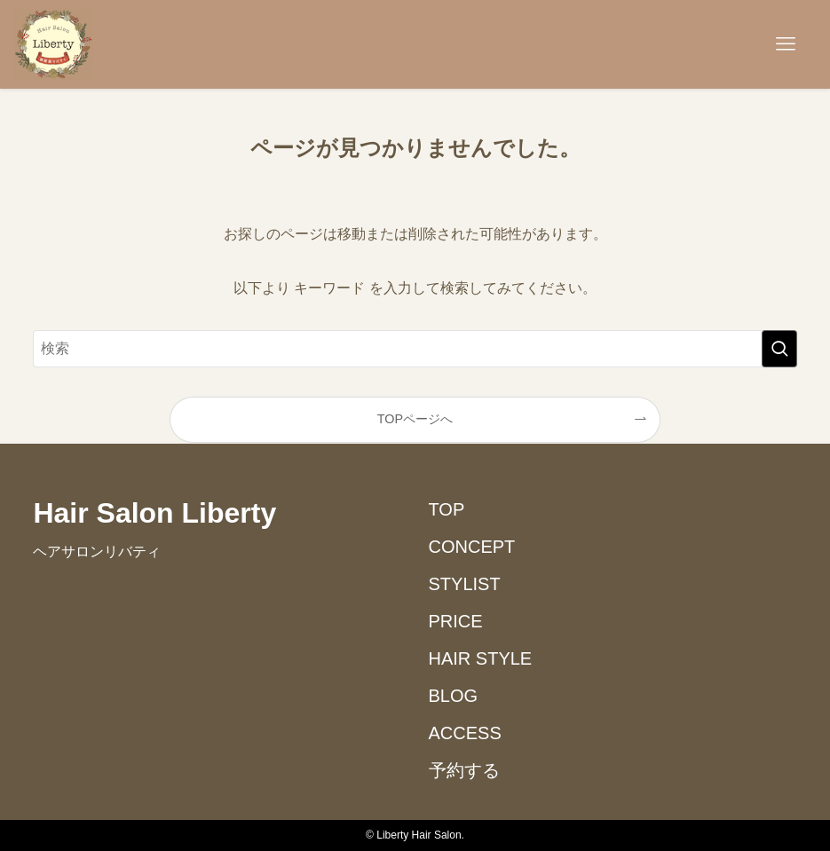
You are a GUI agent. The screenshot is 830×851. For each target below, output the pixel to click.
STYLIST (465, 584)
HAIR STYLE (481, 658)
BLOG (453, 695)
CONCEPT (472, 546)
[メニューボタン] (785, 44)
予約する (464, 770)
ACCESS (465, 733)
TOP (447, 509)
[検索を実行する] (779, 348)
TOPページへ (415, 419)
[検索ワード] (414, 348)
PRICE (456, 621)
